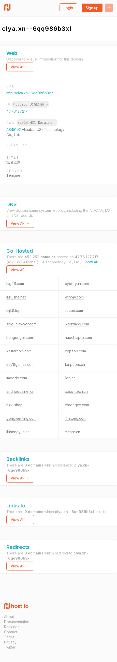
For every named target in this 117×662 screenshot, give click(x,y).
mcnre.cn (72, 432)
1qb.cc (70, 378)
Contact (10, 632)
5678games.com (20, 364)
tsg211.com (15, 283)
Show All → (92, 262)
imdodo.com (16, 378)
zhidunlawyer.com (21, 324)
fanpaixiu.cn (75, 364)
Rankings (11, 627)
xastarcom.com (19, 351)
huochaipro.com (78, 337)
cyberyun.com (77, 283)
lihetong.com (75, 418)
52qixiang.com (77, 324)
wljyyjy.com (74, 297)
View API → (20, 67)
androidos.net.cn (20, 391)
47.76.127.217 (17, 111)
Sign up (92, 8)
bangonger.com (19, 337)
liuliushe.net (16, 297)
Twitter (10, 647)
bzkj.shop (14, 405)
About (9, 616)
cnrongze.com (77, 405)
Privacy (10, 642)
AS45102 (14, 129)
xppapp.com (75, 351)
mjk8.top (13, 310)
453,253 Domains (30, 104)
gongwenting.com (21, 418)
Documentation (16, 622)
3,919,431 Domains (37, 122)
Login (68, 8)
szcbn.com (74, 310)
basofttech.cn (76, 391)
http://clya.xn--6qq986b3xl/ (29, 93)
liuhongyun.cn (18, 432)
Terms (9, 637)
